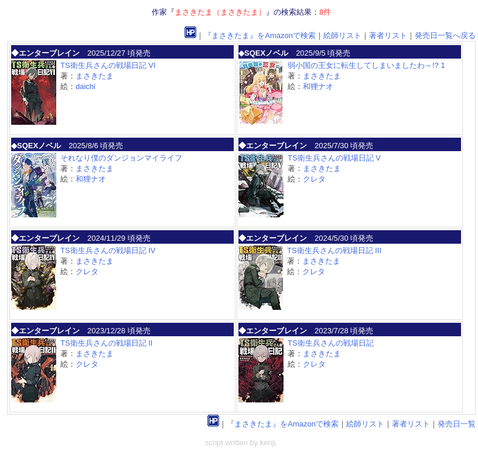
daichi (85, 86)
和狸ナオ (318, 86)
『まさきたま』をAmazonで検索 (260, 35)
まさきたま (95, 75)
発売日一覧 (457, 423)
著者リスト (388, 35)
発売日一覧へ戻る (445, 35)
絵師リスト (342, 35)
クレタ (314, 179)
